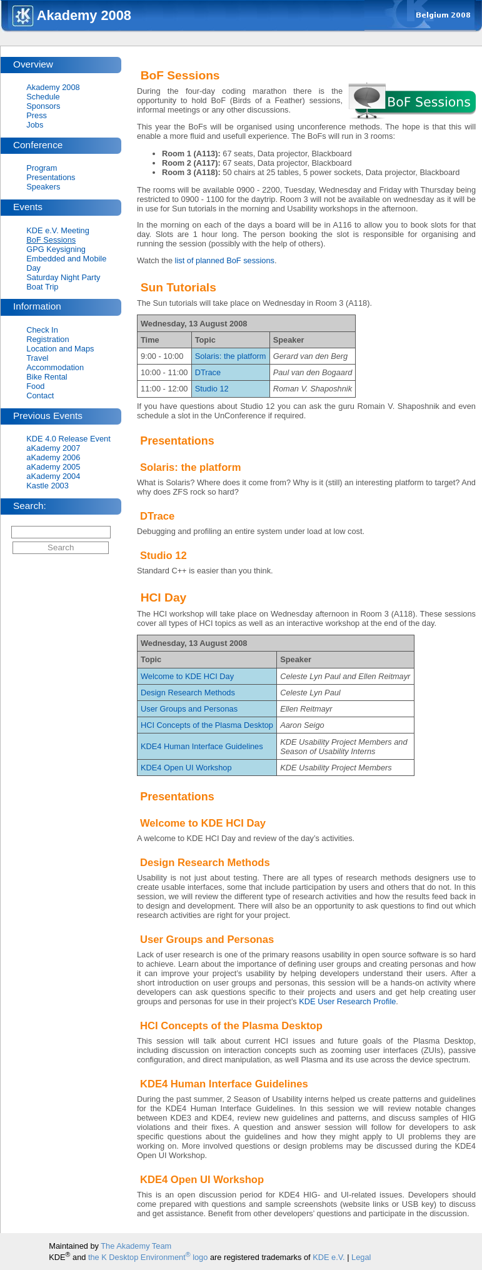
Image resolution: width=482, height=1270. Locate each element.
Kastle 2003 (47, 485)
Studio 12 (212, 388)
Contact (40, 395)
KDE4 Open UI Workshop (186, 767)
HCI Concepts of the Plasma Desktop (207, 725)
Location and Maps (60, 348)
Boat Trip (42, 286)
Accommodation (55, 367)
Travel (37, 358)
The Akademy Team (136, 1246)
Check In (42, 330)
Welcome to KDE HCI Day (187, 676)
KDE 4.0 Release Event (68, 438)
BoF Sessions (51, 239)
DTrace (208, 372)
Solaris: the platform (230, 356)
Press (36, 115)
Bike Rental (46, 376)
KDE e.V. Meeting (57, 230)
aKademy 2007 (53, 448)
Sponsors (43, 106)
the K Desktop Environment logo (148, 1257)
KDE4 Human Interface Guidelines (202, 746)
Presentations (50, 177)
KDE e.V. (328, 1257)
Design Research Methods (188, 692)
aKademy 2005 (53, 466)
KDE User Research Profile (347, 1001)
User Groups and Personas (189, 708)
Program (41, 168)
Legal (361, 1257)
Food (35, 386)
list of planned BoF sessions (224, 260)
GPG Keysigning (56, 249)
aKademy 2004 (53, 476)
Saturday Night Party (63, 277)
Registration (47, 339)
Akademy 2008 (52, 87)
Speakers (43, 186)
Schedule (42, 96)
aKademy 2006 (53, 457)
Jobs (34, 124)
